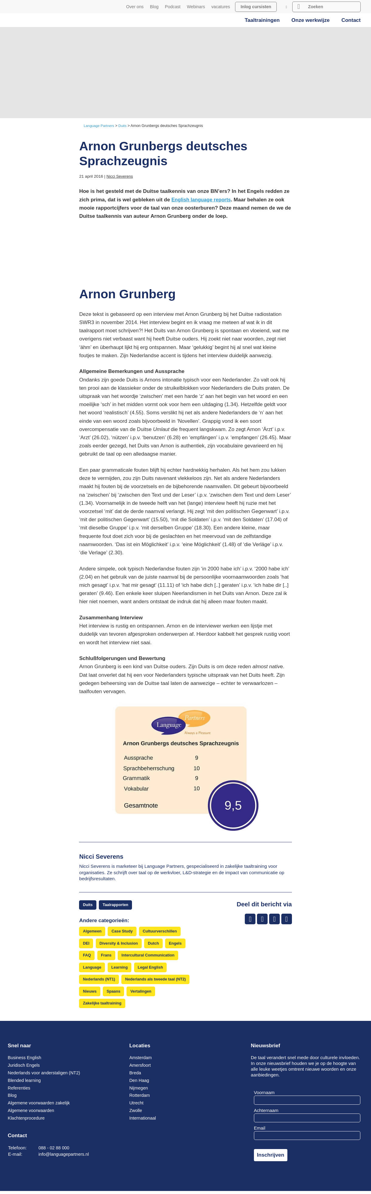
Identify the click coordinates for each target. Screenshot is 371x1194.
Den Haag (139, 1083)
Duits (88, 905)
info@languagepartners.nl (65, 1157)
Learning (121, 969)
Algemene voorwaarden (32, 1113)
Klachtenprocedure (27, 1121)
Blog (154, 6)
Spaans (114, 994)
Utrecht (136, 1106)
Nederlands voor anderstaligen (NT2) (46, 1076)
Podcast (172, 6)
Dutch (155, 944)
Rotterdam (140, 1098)
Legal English (153, 969)
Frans (107, 956)
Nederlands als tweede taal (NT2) (158, 981)
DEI (86, 944)
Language (92, 969)
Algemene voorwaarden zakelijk (40, 1106)
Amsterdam (141, 1060)
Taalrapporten (116, 905)
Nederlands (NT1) (99, 981)
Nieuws (90, 994)
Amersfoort (140, 1068)
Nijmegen (139, 1090)
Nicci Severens (120, 176)
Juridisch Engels (24, 1068)
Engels (178, 944)
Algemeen (92, 932)
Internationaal (143, 1121)
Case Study (123, 932)
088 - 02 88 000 (55, 1151)
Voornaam (264, 1095)
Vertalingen (143, 994)
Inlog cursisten (256, 6)
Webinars (196, 6)
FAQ (87, 956)
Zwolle (136, 1113)
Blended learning (25, 1083)
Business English (25, 1060)
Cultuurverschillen (162, 932)
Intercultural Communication (150, 956)
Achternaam (266, 1113)
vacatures (220, 6)
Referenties (19, 1090)
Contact (351, 20)
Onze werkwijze (310, 20)
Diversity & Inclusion (120, 944)
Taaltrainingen (262, 20)
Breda (135, 1076)
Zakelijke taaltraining (103, 1006)
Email (259, 1131)
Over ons (135, 6)
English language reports (203, 200)
